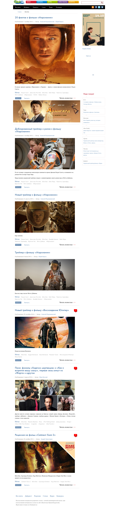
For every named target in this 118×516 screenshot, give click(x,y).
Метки (17, 93)
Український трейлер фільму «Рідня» (92, 163)
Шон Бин (27, 12)
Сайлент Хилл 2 (26, 481)
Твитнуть (27, 98)
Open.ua (88, 56)
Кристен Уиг (18, 183)
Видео (51, 7)
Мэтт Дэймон (19, 95)
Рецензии (35, 7)
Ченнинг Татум (53, 354)
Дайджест (26, 7)
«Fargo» (69, 421)
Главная (19, 12)
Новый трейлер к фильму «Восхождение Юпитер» (42, 310)
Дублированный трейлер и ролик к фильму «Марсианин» (38, 130)
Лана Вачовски (43, 354)
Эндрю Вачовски (33, 354)
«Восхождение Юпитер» (66, 354)
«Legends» (34, 424)
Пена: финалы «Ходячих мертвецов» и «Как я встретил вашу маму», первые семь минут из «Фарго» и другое (39, 370)
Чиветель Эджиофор (62, 92)
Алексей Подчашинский (47, 21)
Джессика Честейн (35, 92)
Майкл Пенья (42, 95)
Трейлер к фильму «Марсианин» (32, 252)
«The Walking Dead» (49, 421)
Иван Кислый (43, 377)
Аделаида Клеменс (44, 481)
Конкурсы (59, 7)
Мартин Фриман (33, 421)
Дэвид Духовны (60, 421)
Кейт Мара (52, 92)
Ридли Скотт (25, 92)
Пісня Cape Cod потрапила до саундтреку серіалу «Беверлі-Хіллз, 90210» (92, 153)
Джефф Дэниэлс (53, 239)
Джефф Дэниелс (37, 299)
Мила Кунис (18, 357)
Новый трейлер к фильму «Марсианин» (36, 194)
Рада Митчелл (55, 481)
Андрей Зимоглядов (46, 439)
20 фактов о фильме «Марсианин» (34, 17)
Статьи (44, 7)
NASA (35, 95)
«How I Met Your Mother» (22, 424)
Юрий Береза (59, 21)
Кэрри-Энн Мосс (66, 481)
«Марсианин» (28, 95)
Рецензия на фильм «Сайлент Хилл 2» (35, 434)
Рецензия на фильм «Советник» (91, 112)
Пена (40, 421)
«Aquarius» (41, 424)
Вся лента (17, 7)
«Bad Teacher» (50, 424)
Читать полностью (66, 98)
